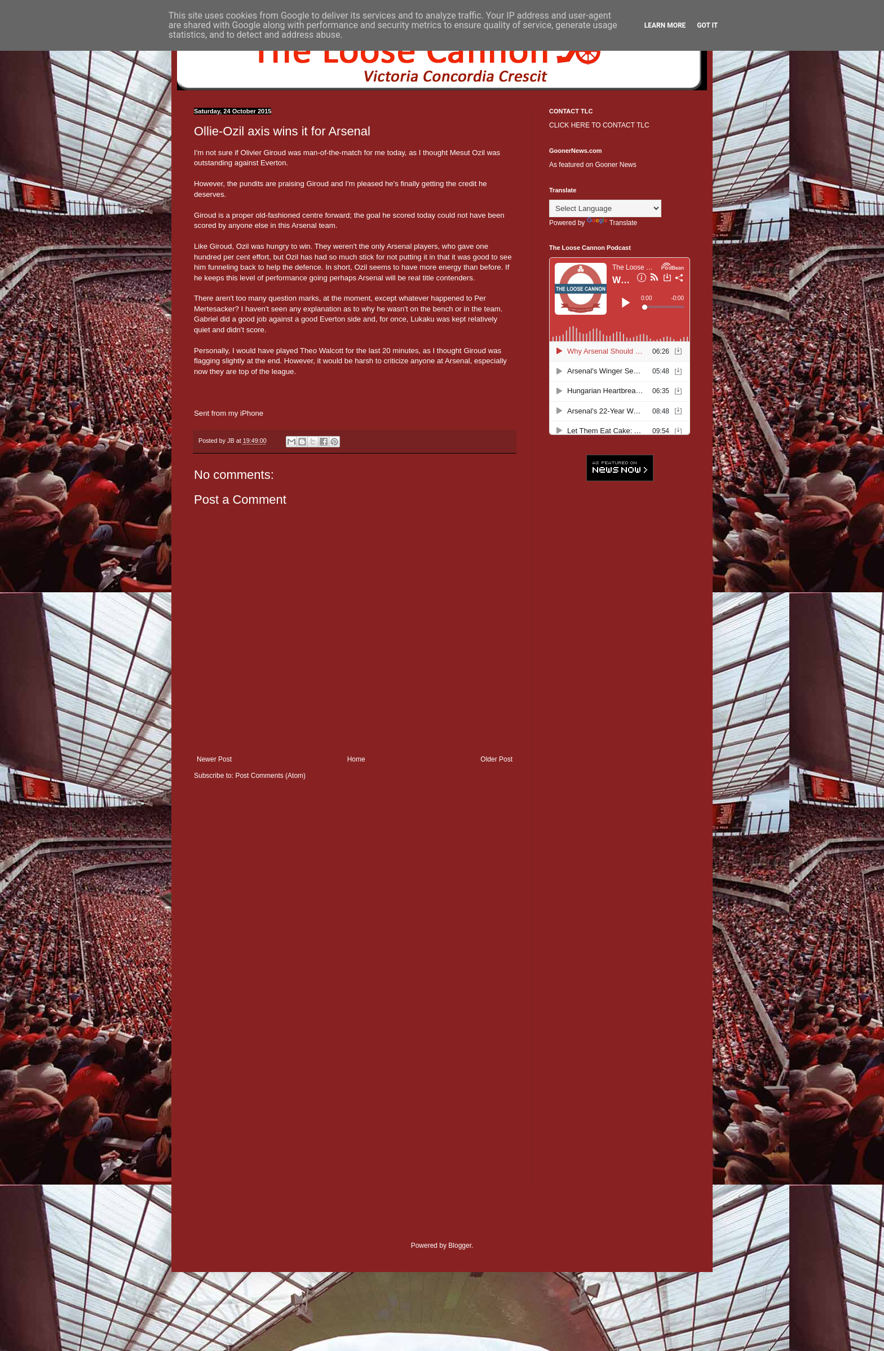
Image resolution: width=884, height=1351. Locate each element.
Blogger (459, 1245)
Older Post (496, 759)
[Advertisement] (619, 663)
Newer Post (214, 759)
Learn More (665, 25)
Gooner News (615, 165)
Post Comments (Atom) (270, 776)
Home (356, 759)
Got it (707, 25)
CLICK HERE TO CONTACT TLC (599, 125)
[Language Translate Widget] (605, 208)
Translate (612, 223)
